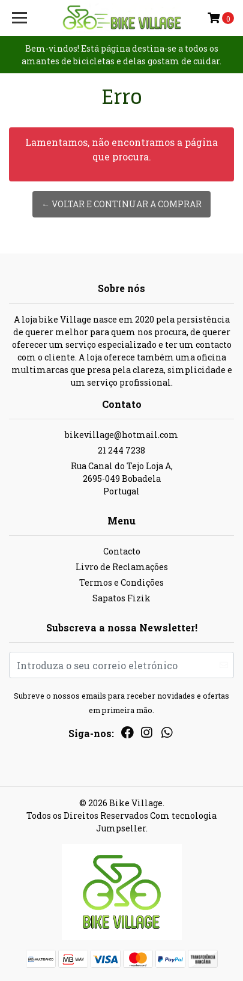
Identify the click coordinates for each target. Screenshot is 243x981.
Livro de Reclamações (122, 567)
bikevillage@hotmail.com (121, 434)
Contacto (121, 551)
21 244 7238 (121, 450)
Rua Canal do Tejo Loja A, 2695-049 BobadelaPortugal (122, 478)
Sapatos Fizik (121, 598)
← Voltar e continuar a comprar (121, 204)
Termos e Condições (121, 582)
